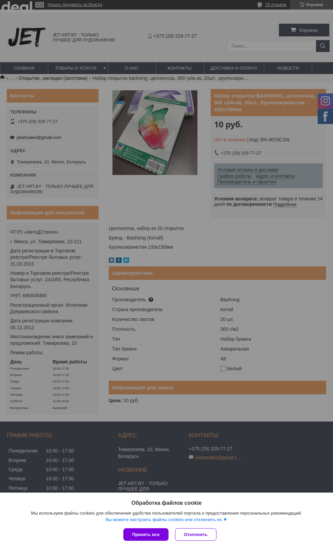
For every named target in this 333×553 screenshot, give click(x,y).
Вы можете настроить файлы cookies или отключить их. (164, 519)
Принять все (146, 534)
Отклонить (196, 534)
